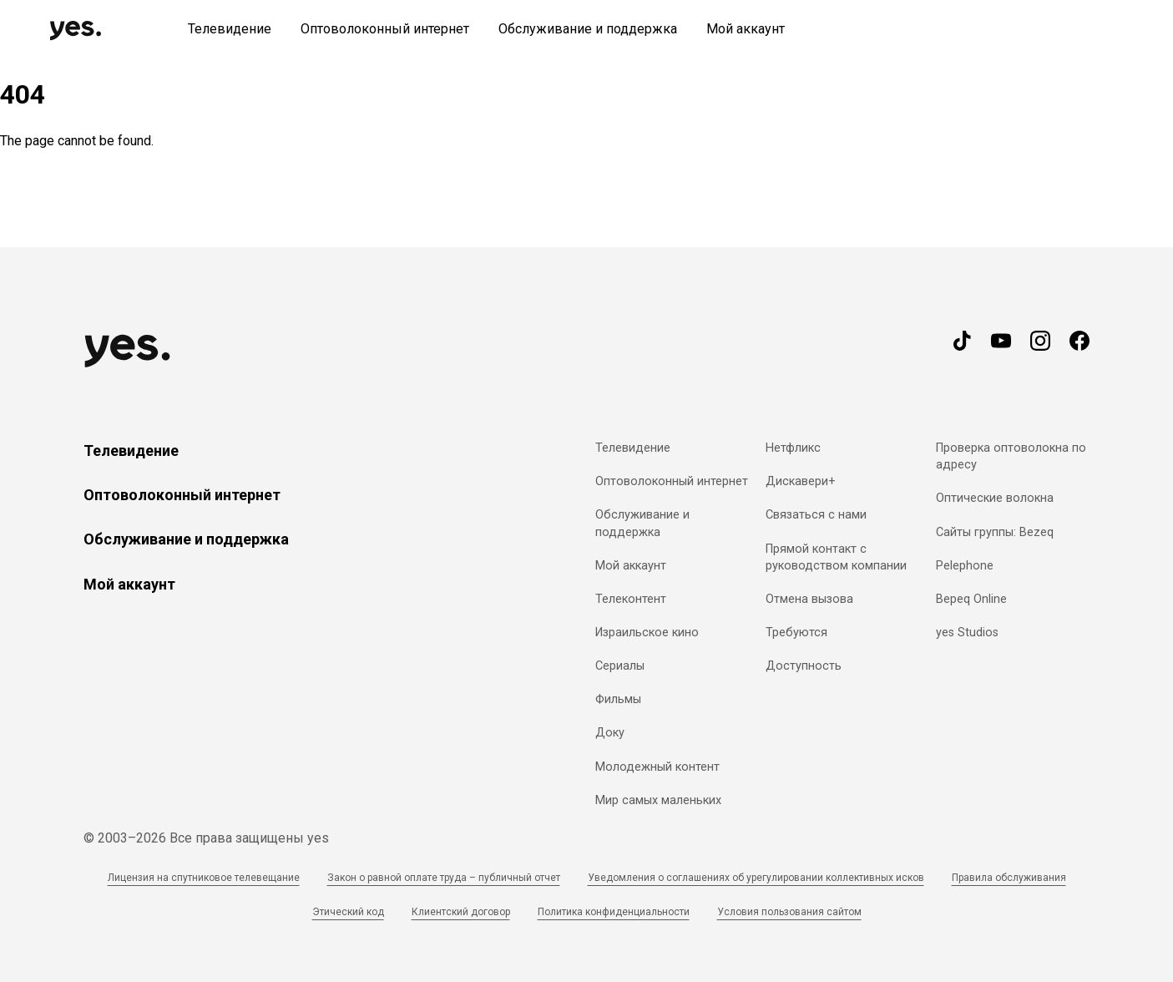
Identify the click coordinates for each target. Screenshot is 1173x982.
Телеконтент (630, 599)
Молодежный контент (657, 767)
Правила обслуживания (1009, 877)
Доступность (804, 666)
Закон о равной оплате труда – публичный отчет (443, 877)
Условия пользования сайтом (789, 912)
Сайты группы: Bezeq (995, 532)
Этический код (348, 912)
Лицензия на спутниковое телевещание (204, 877)
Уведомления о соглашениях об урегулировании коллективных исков (756, 877)
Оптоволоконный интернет (182, 495)
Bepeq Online (971, 599)
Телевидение (131, 450)
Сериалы (620, 666)
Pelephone (965, 566)
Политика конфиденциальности (614, 912)
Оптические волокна (995, 498)
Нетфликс (793, 448)
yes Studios (967, 632)
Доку (609, 733)
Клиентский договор (461, 912)
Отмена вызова (809, 599)
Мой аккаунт (129, 584)
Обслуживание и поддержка (186, 539)
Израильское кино (647, 632)
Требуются (796, 632)
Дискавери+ (801, 481)
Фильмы (618, 699)
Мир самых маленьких (658, 800)
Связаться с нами (816, 515)
